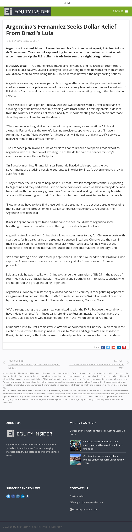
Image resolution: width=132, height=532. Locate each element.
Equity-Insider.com (19, 526)
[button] (66, 3)
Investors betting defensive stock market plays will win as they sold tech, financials (103, 445)
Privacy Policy (55, 526)
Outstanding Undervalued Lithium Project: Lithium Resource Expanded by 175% (103, 460)
